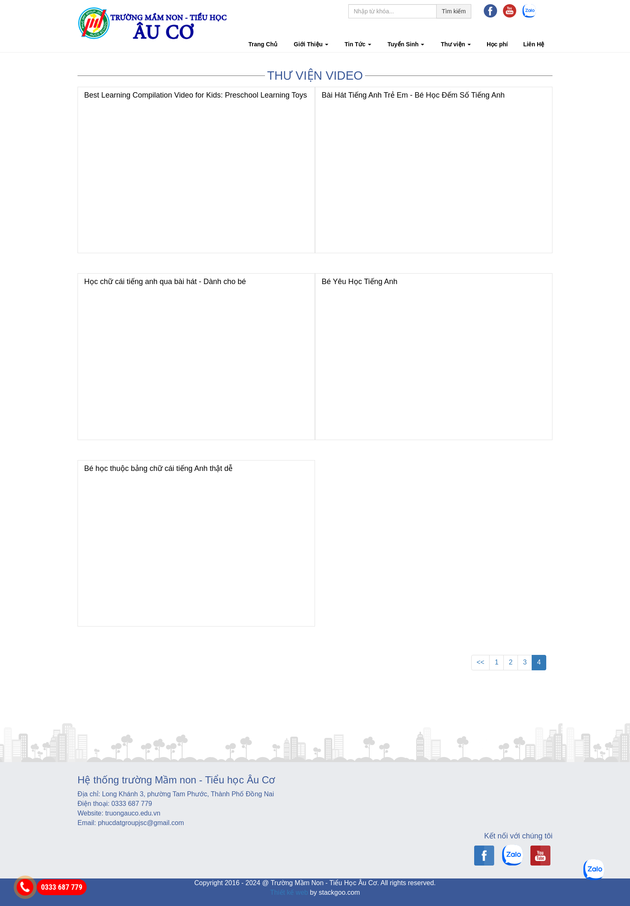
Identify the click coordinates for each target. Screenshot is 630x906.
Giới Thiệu (311, 44)
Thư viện (456, 44)
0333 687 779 (61, 887)
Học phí (497, 44)
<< (481, 662)
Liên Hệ (534, 44)
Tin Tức (358, 44)
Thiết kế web (289, 892)
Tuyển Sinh (406, 44)
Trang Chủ (263, 44)
